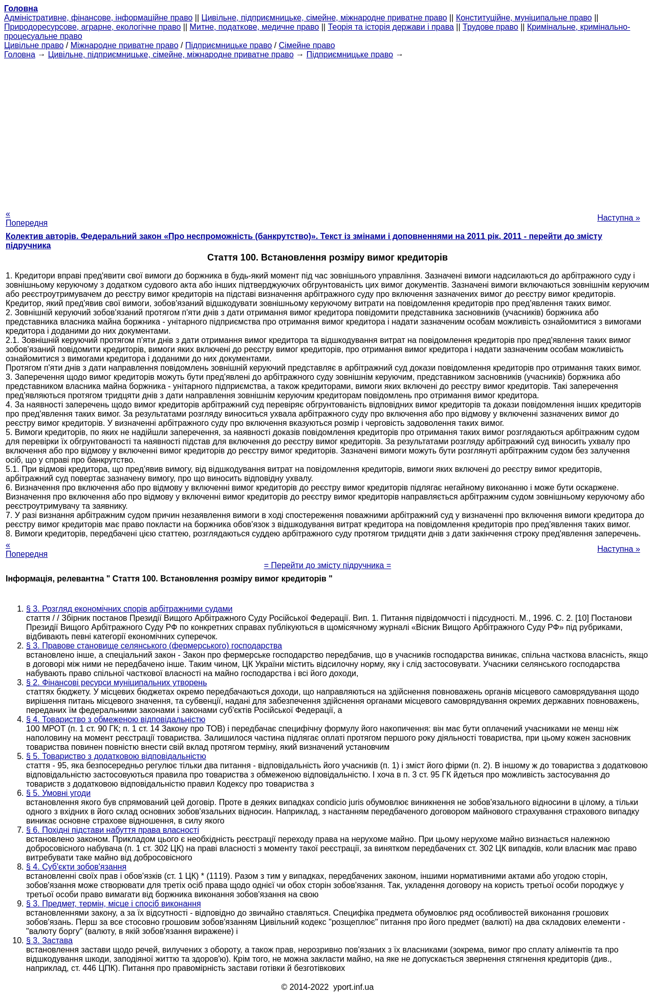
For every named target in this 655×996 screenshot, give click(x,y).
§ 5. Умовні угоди (58, 793)
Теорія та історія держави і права (391, 27)
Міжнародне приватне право (125, 45)
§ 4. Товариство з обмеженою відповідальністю (115, 719)
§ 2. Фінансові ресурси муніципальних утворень (116, 682)
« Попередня (27, 218)
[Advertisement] (327, 131)
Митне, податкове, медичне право (254, 27)
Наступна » (618, 217)
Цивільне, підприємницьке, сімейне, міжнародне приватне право (324, 17)
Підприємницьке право (228, 45)
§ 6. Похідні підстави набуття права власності (112, 830)
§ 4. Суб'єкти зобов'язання (76, 866)
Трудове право (490, 27)
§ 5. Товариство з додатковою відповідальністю (116, 756)
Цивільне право (33, 45)
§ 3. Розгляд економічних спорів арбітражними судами (129, 608)
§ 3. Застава (49, 940)
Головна (19, 54)
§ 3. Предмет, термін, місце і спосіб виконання (113, 903)
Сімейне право (307, 45)
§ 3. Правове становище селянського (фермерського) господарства (154, 645)
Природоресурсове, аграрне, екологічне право (92, 27)
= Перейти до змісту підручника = (327, 565)
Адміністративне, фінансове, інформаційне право (98, 17)
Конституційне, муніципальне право (524, 17)
